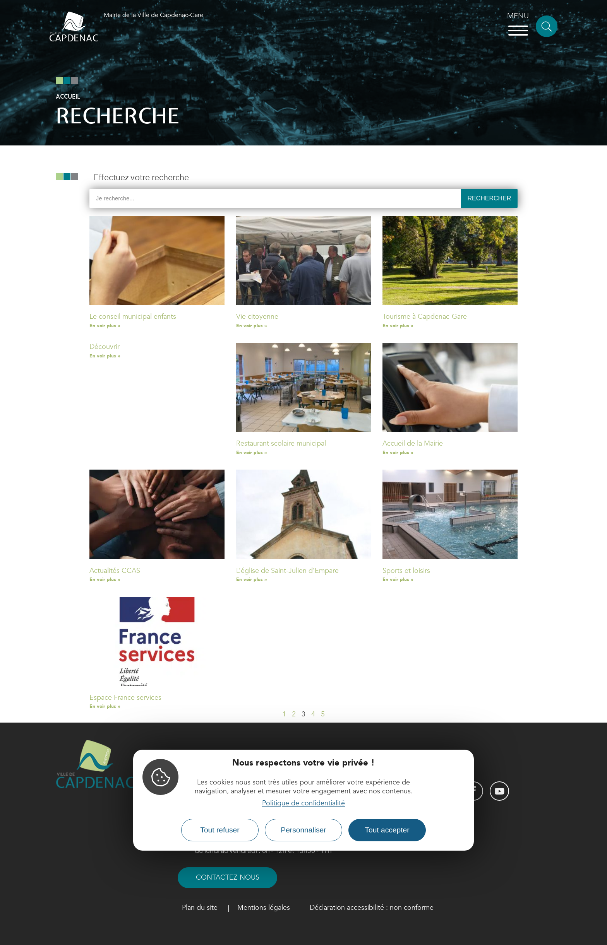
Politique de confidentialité (303, 803)
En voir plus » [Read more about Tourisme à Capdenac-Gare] (397, 326)
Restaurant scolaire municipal (281, 443)
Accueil (68, 97)
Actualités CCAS (114, 571)
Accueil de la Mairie (412, 443)
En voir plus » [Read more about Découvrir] (104, 356)
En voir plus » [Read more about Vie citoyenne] (251, 326)
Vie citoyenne (257, 316)
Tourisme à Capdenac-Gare (424, 316)
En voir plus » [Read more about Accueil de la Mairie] (397, 452)
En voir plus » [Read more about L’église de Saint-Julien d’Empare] (251, 579)
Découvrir (104, 347)
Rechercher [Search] (489, 198)
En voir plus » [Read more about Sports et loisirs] (397, 579)
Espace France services (125, 697)
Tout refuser (219, 830)
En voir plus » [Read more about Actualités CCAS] (104, 579)
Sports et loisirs (406, 571)
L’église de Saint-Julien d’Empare (287, 571)
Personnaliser (303, 830)
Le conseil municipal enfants (132, 316)
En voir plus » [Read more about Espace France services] (104, 706)
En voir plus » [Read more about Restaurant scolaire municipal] (251, 452)
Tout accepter (387, 830)
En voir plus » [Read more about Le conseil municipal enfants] (104, 326)
